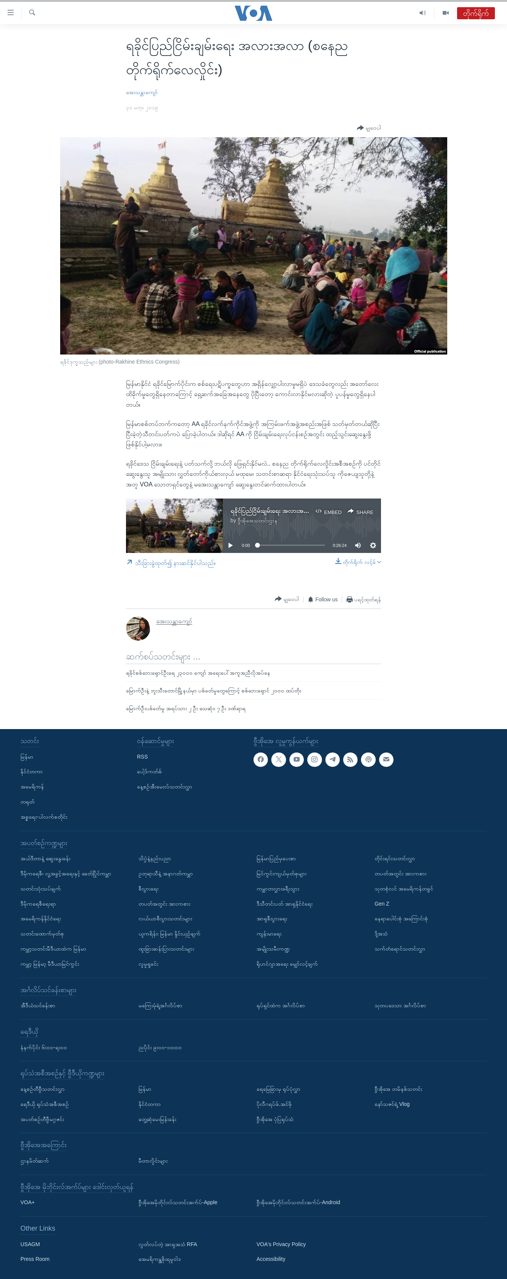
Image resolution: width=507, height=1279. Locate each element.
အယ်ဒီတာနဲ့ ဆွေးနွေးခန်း (45, 858)
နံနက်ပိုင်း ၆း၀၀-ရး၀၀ (43, 1047)
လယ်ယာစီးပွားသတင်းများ (165, 918)
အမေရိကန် (32, 787)
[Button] (369, 128)
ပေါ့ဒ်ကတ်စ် (149, 771)
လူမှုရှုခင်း (148, 964)
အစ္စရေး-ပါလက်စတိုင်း (43, 817)
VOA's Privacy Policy (281, 1244)
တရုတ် (27, 802)
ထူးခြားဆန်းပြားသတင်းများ (166, 949)
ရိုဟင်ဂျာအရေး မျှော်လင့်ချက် (287, 964)
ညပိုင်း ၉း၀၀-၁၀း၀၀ (160, 1047)
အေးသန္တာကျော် (142, 92)
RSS (142, 757)
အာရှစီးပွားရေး (272, 918)
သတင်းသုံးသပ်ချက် (40, 889)
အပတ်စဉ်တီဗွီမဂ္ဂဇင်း (42, 1119)
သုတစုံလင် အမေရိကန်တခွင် (404, 889)
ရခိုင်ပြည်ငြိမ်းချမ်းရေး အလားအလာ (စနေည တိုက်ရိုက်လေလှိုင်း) (304, 511)
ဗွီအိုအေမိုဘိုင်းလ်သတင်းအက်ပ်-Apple (177, 1202)
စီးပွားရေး (148, 889)
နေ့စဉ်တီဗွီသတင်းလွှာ (42, 1089)
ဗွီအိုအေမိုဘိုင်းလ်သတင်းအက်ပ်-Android (298, 1202)
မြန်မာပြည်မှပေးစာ (276, 858)
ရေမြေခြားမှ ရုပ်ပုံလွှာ (278, 1089)
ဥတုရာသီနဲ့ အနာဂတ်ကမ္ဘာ (165, 873)
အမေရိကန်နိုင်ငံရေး (40, 918)
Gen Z (382, 904)
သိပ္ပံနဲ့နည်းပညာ (154, 858)
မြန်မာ (26, 757)
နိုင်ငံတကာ (31, 771)
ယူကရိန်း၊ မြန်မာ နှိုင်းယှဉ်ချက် (169, 934)
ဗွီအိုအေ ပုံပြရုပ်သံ (275, 1119)
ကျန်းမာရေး (269, 934)
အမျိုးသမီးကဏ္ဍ (273, 949)
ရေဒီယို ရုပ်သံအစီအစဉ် (44, 1104)
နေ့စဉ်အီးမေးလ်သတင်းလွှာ (164, 787)
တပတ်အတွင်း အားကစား (164, 904)
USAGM (30, 1244)
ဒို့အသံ (381, 934)
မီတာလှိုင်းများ (153, 1161)
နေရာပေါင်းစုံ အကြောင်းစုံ (401, 918)
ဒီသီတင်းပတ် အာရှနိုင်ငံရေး (285, 904)
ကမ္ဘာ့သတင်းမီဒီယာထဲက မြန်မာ (53, 949)
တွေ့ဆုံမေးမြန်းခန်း (157, 1119)
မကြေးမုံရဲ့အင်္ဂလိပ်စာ (160, 1005)
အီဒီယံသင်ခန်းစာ (37, 1005)
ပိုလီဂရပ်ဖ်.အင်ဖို (274, 1104)
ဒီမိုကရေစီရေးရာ (38, 904)
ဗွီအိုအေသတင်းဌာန (257, 520)
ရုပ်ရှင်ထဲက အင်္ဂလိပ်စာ (281, 1005)
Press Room (35, 1259)
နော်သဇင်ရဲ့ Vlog (392, 1104)
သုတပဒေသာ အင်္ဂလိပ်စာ (400, 1005)
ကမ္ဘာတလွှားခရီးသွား (278, 889)
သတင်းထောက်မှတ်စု (42, 934)
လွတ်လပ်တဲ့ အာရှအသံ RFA (167, 1244)
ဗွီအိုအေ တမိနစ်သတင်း (398, 1089)
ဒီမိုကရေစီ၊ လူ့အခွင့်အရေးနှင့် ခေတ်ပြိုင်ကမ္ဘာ (65, 873)
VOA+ (27, 1202)
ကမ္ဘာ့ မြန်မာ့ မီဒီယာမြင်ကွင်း (49, 964)
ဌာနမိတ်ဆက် (34, 1161)
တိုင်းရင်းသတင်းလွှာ (395, 858)
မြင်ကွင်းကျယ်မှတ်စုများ (281, 873)
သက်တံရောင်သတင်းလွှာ (400, 949)
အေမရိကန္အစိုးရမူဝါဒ (159, 1259)
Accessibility (271, 1259)
